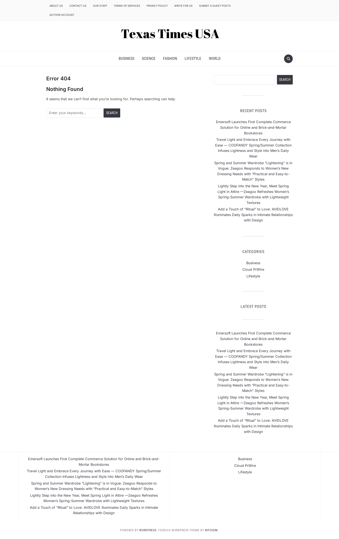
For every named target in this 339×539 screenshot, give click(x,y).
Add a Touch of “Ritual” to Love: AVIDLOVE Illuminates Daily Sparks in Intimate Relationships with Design (253, 214)
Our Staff (100, 5)
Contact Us (77, 5)
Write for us (183, 5)
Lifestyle (193, 58)
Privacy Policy (157, 5)
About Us (56, 5)
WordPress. (148, 530)
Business (126, 58)
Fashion (170, 58)
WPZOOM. (212, 530)
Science (148, 58)
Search (285, 80)
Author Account (62, 14)
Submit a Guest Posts (215, 5)
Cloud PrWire (253, 269)
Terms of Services (127, 5)
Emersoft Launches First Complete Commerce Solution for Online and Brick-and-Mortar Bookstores (253, 127)
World (215, 58)
